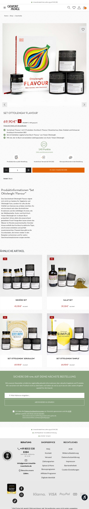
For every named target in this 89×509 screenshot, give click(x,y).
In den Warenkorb (58, 170)
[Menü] (4, 7)
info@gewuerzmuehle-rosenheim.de (26, 463)
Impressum (70, 461)
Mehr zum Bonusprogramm (44, 152)
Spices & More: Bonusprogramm (48, 467)
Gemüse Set (21, 300)
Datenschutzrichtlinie (28, 417)
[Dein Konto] (79, 7)
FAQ (48, 448)
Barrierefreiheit (70, 465)
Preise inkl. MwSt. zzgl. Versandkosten (15, 126)
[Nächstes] (84, 104)
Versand (48, 457)
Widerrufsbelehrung (70, 452)
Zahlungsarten (48, 461)
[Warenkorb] (84, 7)
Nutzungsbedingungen (43, 417)
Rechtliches (71, 442)
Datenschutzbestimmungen (34, 411)
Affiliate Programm (48, 473)
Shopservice (48, 442)
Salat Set (68, 300)
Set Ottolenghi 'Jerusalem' (21, 358)
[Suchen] (69, 7)
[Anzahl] (17, 170)
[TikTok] (15, 500)
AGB (69, 411)
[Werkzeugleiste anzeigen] (85, 497)
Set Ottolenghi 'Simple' (67, 358)
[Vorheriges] (4, 104)
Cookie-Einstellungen (70, 469)
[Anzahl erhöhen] (28, 170)
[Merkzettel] (74, 7)
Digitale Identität (48, 477)
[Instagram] (21, 494)
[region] (44, 65)
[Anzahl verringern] (6, 170)
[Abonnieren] (44, 402)
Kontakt (48, 452)
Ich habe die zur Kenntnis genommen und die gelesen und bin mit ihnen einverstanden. (43, 412)
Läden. (26, 473)
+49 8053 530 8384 (26, 450)
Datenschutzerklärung (70, 457)
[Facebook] (21, 488)
